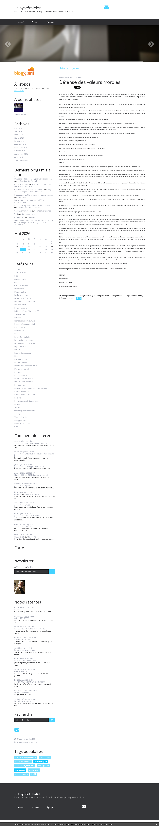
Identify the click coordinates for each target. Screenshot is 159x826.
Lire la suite (19, 90)
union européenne (23, 761)
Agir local (18, 269)
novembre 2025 (20, 148)
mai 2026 (18, 128)
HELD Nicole (19, 537)
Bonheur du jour (28, 214)
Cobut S (17, 494)
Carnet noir (19, 217)
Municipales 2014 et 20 (23, 379)
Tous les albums (20, 115)
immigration (34, 770)
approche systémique (24, 766)
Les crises (18, 350)
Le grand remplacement (24, 340)
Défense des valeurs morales (89, 82)
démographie (43, 766)
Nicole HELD (19, 475)
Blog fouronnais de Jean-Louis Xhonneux (30, 223)
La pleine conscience (22, 701)
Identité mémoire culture (24, 321)
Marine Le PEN (20, 363)
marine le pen (40, 761)
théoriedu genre (66, 298)
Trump (17, 414)
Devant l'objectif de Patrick (29, 207)
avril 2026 (18, 131)
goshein (17, 443)
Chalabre (31, 217)
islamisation (20, 770)
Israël (16, 334)
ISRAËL (17, 609)
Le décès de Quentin (22, 692)
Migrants (18, 372)
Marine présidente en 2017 (25, 366)
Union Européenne (22, 424)
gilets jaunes (19, 314)
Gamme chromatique (23, 211)
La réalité (28, 526)
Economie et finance (22, 298)
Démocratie (19, 289)
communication (20, 279)
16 (52, 246)
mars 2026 (18, 135)
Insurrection (19, 327)
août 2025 (18, 157)
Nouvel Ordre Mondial (23, 382)
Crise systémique (21, 286)
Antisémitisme (20, 273)
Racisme (17, 398)
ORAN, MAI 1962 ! (21, 618)
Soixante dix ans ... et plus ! (25, 650)
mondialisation (20, 375)
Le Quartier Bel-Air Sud (27, 181)
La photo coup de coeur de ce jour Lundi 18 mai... (34, 205)
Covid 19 (17, 282)
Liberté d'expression (22, 353)
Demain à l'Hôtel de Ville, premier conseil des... (33, 179)
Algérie (28, 485)
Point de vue (19, 385)
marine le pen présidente (25, 757)
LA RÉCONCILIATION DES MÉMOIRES (29, 629)
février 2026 (19, 138)
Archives (35, 22)
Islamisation (19, 330)
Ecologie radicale (21, 295)
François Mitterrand (33, 494)
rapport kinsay (137, 295)
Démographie (20, 292)
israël (33, 774)
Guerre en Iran (20, 671)
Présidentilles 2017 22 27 (24, 395)
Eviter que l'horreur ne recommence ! (34, 455)
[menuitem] (21, 22)
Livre (16, 356)
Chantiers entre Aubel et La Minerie (29, 189)
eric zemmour (45, 757)
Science (17, 408)
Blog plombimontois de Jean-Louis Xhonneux (32, 185)
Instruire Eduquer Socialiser (25, 324)
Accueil (21, 22)
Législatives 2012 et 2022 (24, 343)
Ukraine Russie (20, 417)
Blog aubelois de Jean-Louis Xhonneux (32, 190)
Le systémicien (28, 7)
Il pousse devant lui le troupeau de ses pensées (34, 195)
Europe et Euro (20, 308)
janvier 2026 (19, 141)
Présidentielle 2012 (22, 391)
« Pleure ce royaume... (23, 639)
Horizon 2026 (20, 318)
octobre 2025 (19, 151)
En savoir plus (108, 824)
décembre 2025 (20, 144)
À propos (50, 22)
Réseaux (17, 404)
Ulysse (27, 505)
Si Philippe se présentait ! (35, 466)
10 (17, 246)
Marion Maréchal (21, 369)
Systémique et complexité (24, 411)
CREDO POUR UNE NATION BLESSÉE (29, 682)
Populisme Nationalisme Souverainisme (30, 388)
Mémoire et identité (33, 515)
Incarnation (22, 197)
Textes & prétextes (43, 211)
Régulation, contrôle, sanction (26, 401)
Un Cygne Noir (20, 420)
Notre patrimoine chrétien (36, 443)
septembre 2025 (21, 154)
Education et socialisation (24, 302)
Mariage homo (20, 359)
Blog (16, 276)
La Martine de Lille (22, 337)
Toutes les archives (21, 161)
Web (16, 427)
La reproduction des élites (25, 660)
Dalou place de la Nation (24, 200)
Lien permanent (67, 295)
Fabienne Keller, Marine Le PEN (27, 311)
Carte (19, 547)
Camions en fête (21, 184)
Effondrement (20, 305)
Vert (16, 214)
